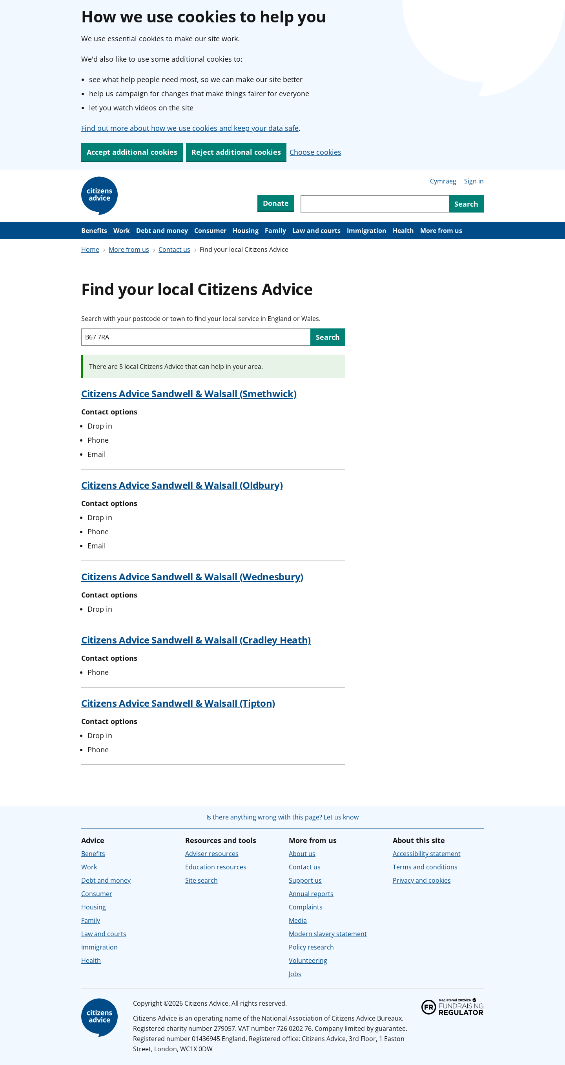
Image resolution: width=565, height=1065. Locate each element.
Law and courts (316, 230)
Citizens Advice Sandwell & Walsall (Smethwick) (188, 393)
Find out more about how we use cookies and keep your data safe (190, 128)
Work (121, 230)
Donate (276, 203)
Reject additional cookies (236, 152)
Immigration (366, 230)
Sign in (474, 181)
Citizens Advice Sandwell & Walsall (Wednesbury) (192, 576)
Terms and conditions (425, 867)
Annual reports (311, 893)
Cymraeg (443, 181)
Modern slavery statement (328, 933)
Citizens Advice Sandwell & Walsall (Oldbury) (182, 484)
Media (298, 920)
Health (403, 230)
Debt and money (162, 230)
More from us (441, 230)
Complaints (306, 907)
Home (90, 249)
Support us (305, 880)
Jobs (295, 974)
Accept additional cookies (132, 152)
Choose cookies (315, 152)
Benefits (94, 230)
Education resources (215, 867)
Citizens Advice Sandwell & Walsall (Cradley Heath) (196, 639)
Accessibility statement (427, 853)
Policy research (311, 947)
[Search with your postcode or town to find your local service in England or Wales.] (195, 337)
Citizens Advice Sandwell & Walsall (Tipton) (178, 703)
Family (275, 230)
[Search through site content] (375, 204)
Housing (246, 230)
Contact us (174, 249)
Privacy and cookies (422, 880)
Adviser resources (212, 853)
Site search (201, 880)
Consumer (210, 230)
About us (302, 853)
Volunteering (308, 960)
